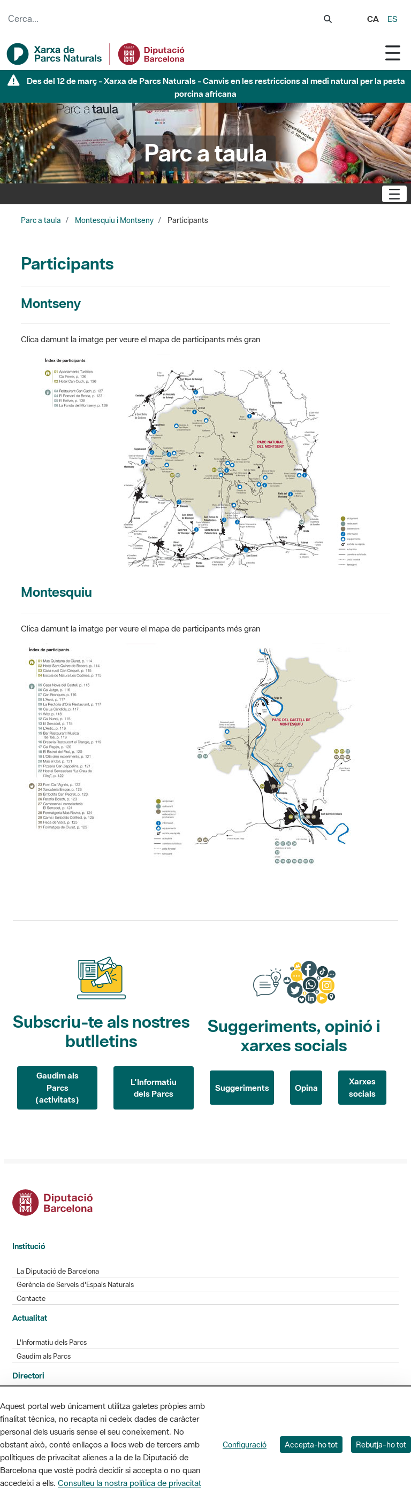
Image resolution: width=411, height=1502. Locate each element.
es (392, 18)
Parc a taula (41, 220)
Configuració (245, 1444)
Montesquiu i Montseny (114, 220)
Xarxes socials (362, 1087)
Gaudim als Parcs (44, 1356)
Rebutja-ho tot (381, 1444)
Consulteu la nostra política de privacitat (129, 1482)
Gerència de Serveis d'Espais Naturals (75, 1284)
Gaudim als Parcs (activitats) (57, 1087)
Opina (306, 1087)
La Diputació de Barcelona (58, 1271)
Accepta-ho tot (311, 1444)
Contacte (31, 1298)
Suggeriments (242, 1087)
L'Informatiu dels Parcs (154, 1087)
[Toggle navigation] (393, 52)
